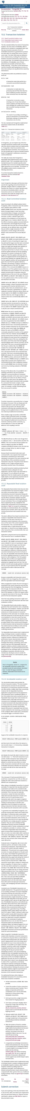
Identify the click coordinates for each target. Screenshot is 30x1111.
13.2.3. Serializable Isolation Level (10, 42)
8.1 (2, 20)
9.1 (14, 18)
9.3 (8, 18)
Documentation (6, 9)
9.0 (16, 18)
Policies (6, 1101)
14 (3, 13)
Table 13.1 (4, 126)
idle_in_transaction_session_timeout (16, 998)
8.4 (19, 18)
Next (27, 29)
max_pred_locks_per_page (13, 1030)
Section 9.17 (4, 195)
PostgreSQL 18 (16, 9)
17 (22, 11)
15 (27, 11)
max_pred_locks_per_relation (14, 1028)
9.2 (11, 18)
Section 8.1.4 (14, 195)
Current (16, 11)
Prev (2, 29)
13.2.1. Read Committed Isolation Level (11, 38)
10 (23, 16)
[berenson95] (7, 648)
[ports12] (19, 1063)
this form (18, 1086)
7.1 (16, 20)
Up (5, 29)
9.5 (2, 18)
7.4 (8, 20)
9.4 (5, 18)
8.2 (25, 18)
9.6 (26, 16)
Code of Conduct (15, 1101)
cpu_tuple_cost (10, 1043)
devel (16, 14)
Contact (19, 1103)
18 (19, 11)
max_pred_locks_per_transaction (15, 1026)
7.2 (14, 20)
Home (23, 29)
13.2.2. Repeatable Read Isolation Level (11, 40)
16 (25, 11)
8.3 (22, 18)
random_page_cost (11, 1041)
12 (18, 16)
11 (21, 16)
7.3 (11, 20)
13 (15, 16)
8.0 (5, 20)
